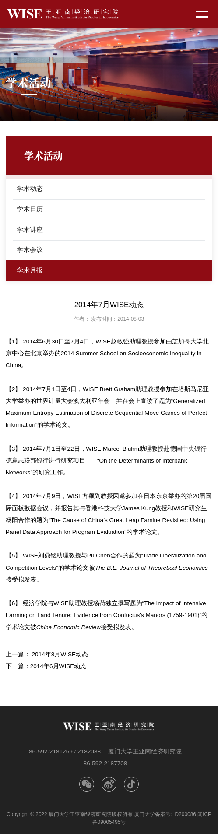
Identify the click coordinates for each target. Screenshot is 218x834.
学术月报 (30, 270)
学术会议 (30, 249)
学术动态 (30, 188)
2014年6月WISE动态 (58, 666)
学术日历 (30, 209)
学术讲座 (30, 229)
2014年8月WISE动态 (60, 654)
